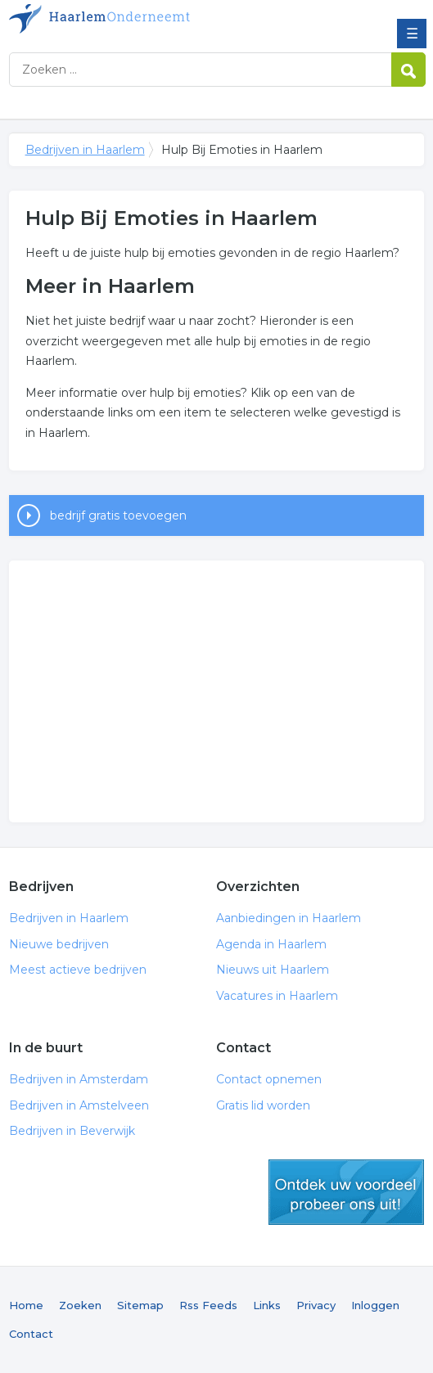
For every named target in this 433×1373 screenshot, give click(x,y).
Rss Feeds (208, 1305)
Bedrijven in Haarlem (127, 19)
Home (26, 1305)
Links (267, 1305)
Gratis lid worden (263, 1105)
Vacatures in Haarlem (277, 995)
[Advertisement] (216, 691)
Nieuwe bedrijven (59, 944)
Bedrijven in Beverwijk (72, 1130)
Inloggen (375, 1305)
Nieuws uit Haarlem (272, 969)
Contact (31, 1333)
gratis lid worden (346, 1192)
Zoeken (80, 1305)
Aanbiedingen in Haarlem (288, 918)
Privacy (316, 1305)
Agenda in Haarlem (271, 944)
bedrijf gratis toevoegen (118, 515)
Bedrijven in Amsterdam (78, 1079)
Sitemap (140, 1305)
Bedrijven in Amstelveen (79, 1105)
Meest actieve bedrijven (78, 969)
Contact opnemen (269, 1079)
